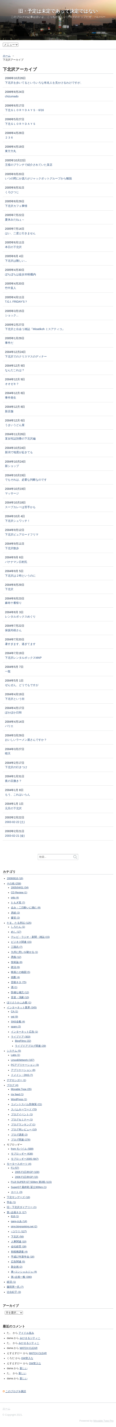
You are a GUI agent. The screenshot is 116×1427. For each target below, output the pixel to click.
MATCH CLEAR (28, 1348)
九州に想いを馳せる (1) (24, 952)
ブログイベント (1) (22, 1114)
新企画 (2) (16, 1266)
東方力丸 (10, 151)
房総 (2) (15, 912)
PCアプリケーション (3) (25, 1065)
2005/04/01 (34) (20, 887)
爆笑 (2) (15, 917)
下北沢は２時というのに (20, 575)
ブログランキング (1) (23, 1124)
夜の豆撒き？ (13, 780)
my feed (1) (17, 1094)
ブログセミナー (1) (22, 1119)
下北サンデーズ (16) (18, 1197)
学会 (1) (11, 1202)
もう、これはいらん (17, 794)
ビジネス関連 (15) (21, 942)
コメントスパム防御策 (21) (26, 1104)
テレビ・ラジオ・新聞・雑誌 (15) (30, 937)
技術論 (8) (16, 962)
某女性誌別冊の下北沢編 (20, 438)
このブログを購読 (15, 1391)
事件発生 (10, 397)
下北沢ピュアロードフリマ (21, 534)
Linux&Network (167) (22, 1060)
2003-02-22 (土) (15, 822)
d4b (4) (15, 897)
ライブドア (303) (20, 1036)
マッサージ (12, 493)
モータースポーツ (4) (19, 1164)
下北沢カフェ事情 (16, 205)
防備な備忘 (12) (20, 992)
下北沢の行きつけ (16, 767)
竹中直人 (10, 287)
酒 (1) (14, 987)
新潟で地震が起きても (19, 452)
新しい (23, 1368)
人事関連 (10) (18, 1241)
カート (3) (16, 1192)
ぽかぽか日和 (13, 712)
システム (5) (14, 1050)
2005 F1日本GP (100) (27, 1172)
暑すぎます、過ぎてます (20, 644)
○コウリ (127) (19, 1231)
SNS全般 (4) (18, 1021)
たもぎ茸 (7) (18, 902)
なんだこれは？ (14, 370)
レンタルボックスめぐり (20, 616)
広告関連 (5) (18, 1261)
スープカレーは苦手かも (20, 507)
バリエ (9, 726)
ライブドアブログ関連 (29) (30, 1046)
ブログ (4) (12, 1085)
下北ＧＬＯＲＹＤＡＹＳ (20, 123)
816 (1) (15, 1216)
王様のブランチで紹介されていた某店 (28, 164)
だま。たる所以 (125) (19, 923)
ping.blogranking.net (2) (24, 1226)
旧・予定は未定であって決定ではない (58, 11)
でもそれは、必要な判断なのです (26, 479)
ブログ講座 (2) (19, 1134)
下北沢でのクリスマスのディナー (26, 356)
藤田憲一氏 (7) (15, 1287)
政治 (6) (15, 967)
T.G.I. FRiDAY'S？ (16, 301)
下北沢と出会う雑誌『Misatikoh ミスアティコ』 (35, 329)
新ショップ (12, 466)
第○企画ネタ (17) (16, 1212)
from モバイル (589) (22, 1148)
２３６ (9, 137)
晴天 (8, 753)
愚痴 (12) (16, 957)
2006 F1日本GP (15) (26, 1177)
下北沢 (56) (17, 1236)
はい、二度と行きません (20, 233)
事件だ (9, 342)
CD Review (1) (19, 892)
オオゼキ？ (12, 383)
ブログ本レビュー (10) (24, 1129)
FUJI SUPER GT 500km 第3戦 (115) (31, 1182)
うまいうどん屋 (14, 425)
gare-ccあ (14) (19, 1221)
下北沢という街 (14, 698)
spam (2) (16, 1026)
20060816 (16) (15, 878)
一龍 (8, 671)
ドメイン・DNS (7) (22, 1075)
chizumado (12, 96)
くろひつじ (12, 192)
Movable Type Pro (103, 1420)
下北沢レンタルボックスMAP (23, 657)
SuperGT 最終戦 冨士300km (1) (29, 1187)
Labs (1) (15, 1055)
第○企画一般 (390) (21, 1277)
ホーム (7, 55)
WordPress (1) (19, 1099)
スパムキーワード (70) (24, 1109)
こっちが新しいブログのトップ (66, 16)
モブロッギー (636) (22, 1153)
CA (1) (14, 1011)
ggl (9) (14, 1016)
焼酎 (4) (15, 977)
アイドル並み (26, 1333)
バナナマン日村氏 (16, 561)
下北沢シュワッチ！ (17, 520)
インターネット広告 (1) (24, 1031)
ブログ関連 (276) (20, 1139)
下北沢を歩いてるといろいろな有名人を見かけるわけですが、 (44, 82)
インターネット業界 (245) (22, 1007)
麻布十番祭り (13, 602)
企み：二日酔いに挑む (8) (26, 907)
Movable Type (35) (21, 1089)
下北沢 (9, 589)
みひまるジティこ (30, 1338)
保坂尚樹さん (13, 630)
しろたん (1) (18, 927)
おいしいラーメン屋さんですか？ (26, 739)
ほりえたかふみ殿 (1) (19, 1002)
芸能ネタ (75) (18, 982)
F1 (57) (15, 1168)
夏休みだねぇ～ (14, 219)
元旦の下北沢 (13, 808)
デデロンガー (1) (16, 1080)
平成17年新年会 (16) (22, 1256)
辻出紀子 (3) (14, 1292)
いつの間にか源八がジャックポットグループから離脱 (38, 178)
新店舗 (9, 411)
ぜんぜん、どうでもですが (21, 685)
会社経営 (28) (18, 1246)
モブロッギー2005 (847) (25, 1159)
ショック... (12, 315)
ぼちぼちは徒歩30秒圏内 (20, 274)
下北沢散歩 (12, 548)
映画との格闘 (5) (20, 972)
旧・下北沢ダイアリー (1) (21, 1207)
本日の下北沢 (13, 247)
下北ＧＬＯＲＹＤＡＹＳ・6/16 (24, 110)
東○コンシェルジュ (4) (24, 1271)
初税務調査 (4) (19, 1251)
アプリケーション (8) (23, 1070)
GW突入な (27, 1358)
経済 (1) (11, 1282)
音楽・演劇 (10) (20, 997)
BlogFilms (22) (23, 1041)
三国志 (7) (16, 947)
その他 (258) (14, 883)
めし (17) (16, 931)
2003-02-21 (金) (15, 835)
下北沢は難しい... (16, 260)
